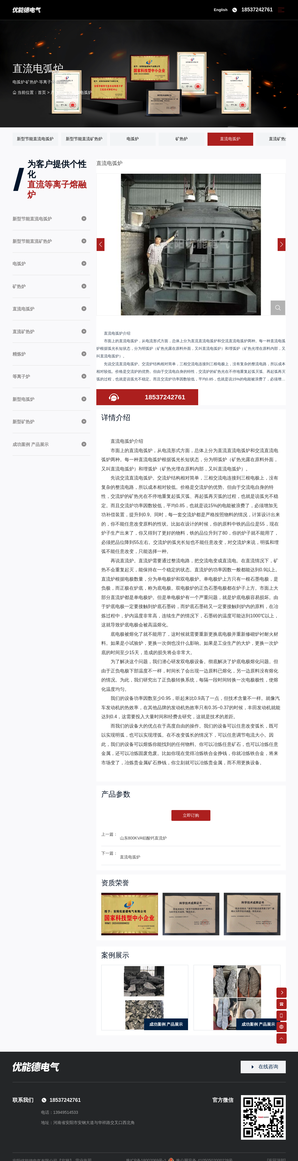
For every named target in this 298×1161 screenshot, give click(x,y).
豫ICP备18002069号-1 (145, 1153)
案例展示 (115, 947)
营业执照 (84, 1153)
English (220, 10)
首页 (42, 92)
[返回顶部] (276, 1153)
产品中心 (59, 92)
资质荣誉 (115, 875)
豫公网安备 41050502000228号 (200, 1153)
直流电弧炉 (82, 92)
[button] (281, 244)
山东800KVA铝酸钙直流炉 (143, 834)
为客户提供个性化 (57, 180)
